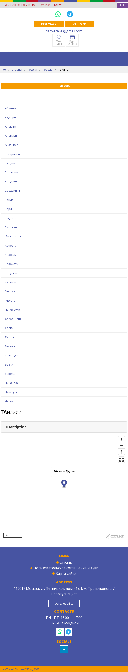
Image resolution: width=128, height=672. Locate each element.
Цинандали (12, 383)
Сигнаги (10, 337)
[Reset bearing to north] (121, 451)
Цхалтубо (11, 392)
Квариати (11, 264)
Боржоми (11, 172)
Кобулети (11, 273)
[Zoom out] (121, 445)
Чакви (9, 401)
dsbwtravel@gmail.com (64, 31)
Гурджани (12, 227)
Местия (10, 291)
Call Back (79, 24)
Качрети (11, 245)
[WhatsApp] (58, 14)
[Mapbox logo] (115, 536)
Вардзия (11, 181)
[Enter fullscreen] (121, 460)
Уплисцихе (12, 355)
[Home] (4, 70)
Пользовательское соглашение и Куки (64, 568)
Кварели (11, 255)
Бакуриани (12, 154)
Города (48, 70)
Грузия (32, 70)
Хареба (10, 374)
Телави (10, 346)
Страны (17, 70)
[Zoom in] (121, 439)
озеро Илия (13, 319)
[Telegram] (70, 14)
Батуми (10, 163)
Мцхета (10, 300)
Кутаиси (10, 282)
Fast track (48, 24)
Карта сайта (64, 573)
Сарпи (9, 328)
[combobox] (122, 5)
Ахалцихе (11, 145)
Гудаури (10, 218)
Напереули (12, 310)
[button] (64, 484)
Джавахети (13, 236)
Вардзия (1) (13, 190)
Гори (8, 209)
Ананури (11, 136)
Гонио (9, 200)
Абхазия (11, 108)
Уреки (9, 364)
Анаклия (11, 126)
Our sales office (64, 603)
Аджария (11, 117)
